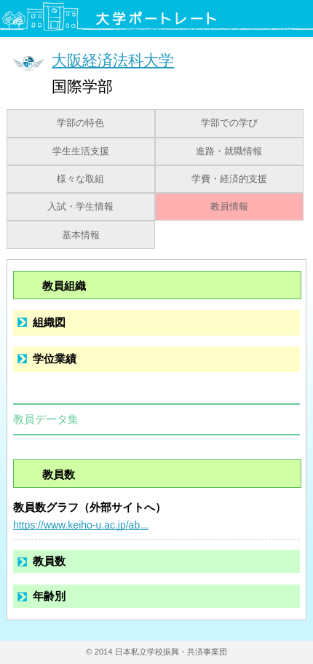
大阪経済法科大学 (113, 60)
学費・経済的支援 (229, 179)
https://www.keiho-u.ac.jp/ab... (80, 525)
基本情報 (81, 235)
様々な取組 (80, 179)
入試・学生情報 (80, 207)
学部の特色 (80, 123)
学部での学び (229, 123)
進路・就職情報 (229, 151)
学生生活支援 (80, 151)
